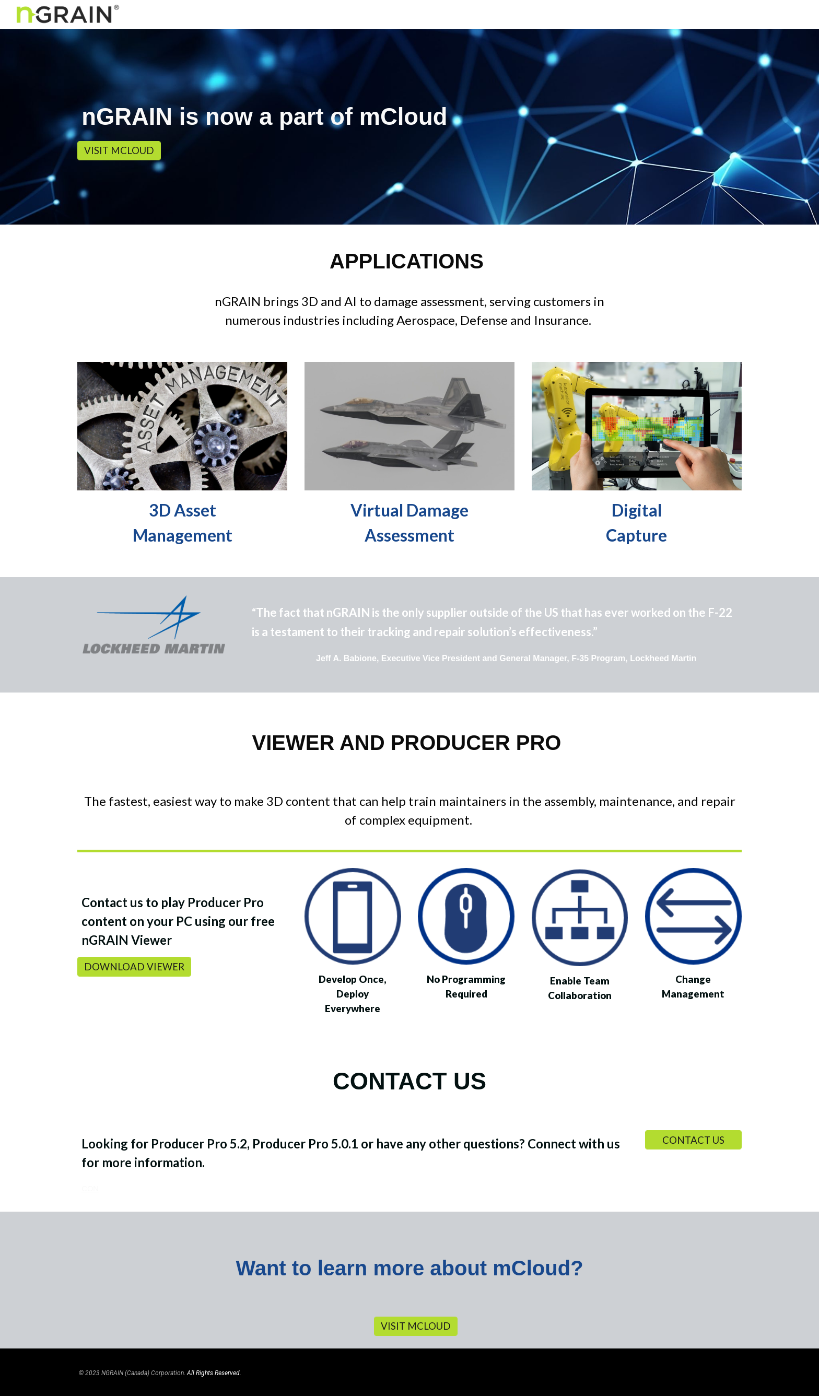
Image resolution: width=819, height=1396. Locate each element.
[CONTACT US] (693, 1139)
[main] (409, 117)
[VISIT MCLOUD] (119, 150)
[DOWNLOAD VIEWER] (134, 966)
